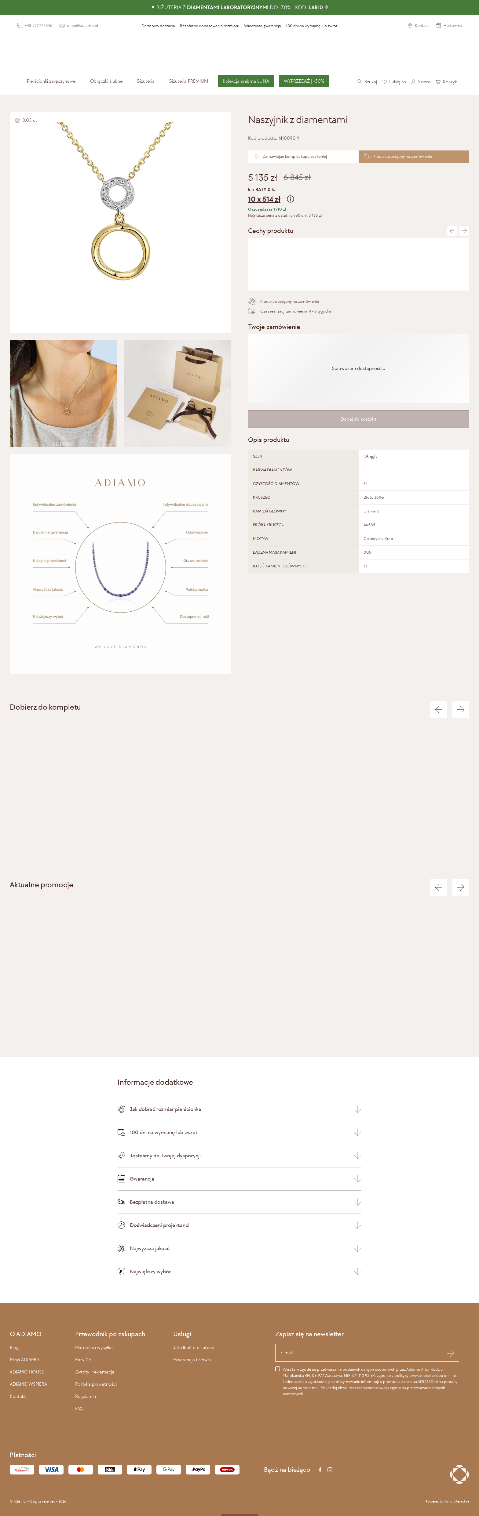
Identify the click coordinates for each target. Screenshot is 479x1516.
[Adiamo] (239, 52)
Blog (14, 1347)
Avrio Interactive (457, 1501)
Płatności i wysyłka (94, 1347)
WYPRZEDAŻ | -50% (304, 81)
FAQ (79, 1408)
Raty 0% (83, 1359)
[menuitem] (51, 81)
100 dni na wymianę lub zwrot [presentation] (312, 25)
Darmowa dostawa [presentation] (158, 25)
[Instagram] (329, 1469)
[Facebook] (320, 1469)
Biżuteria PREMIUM (188, 81)
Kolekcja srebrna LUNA (246, 81)
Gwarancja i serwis (192, 1359)
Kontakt (18, 1396)
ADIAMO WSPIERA (28, 1384)
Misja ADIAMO (24, 1359)
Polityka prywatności (96, 1384)
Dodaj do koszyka (359, 419)
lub (358, 195)
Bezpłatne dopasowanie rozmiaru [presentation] (209, 25)
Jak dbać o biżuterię (193, 1347)
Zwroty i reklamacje (94, 1372)
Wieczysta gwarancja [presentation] (262, 25)
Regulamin (85, 1396)
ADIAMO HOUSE (27, 1372)
